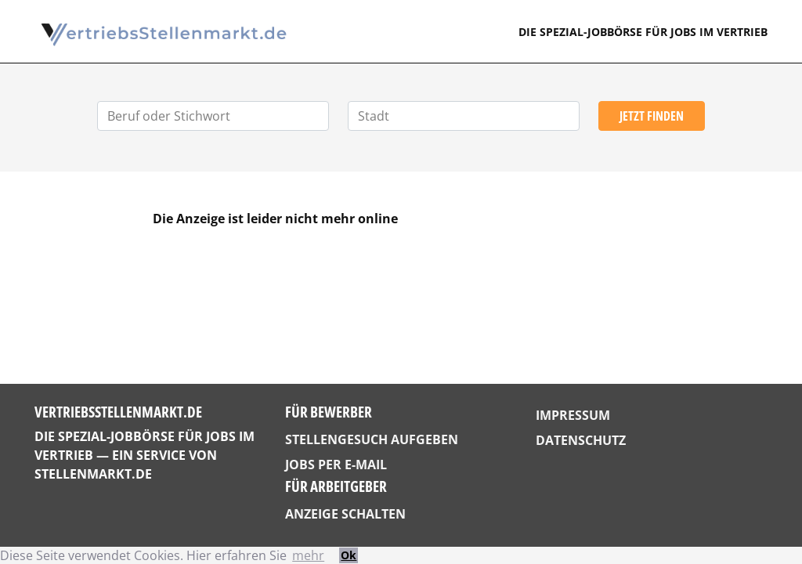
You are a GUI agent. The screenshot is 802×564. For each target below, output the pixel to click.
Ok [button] (348, 555)
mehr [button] (308, 555)
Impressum (573, 415)
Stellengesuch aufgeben (371, 439)
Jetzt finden (652, 116)
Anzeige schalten (345, 513)
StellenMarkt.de (93, 474)
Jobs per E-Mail (336, 464)
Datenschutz (581, 440)
